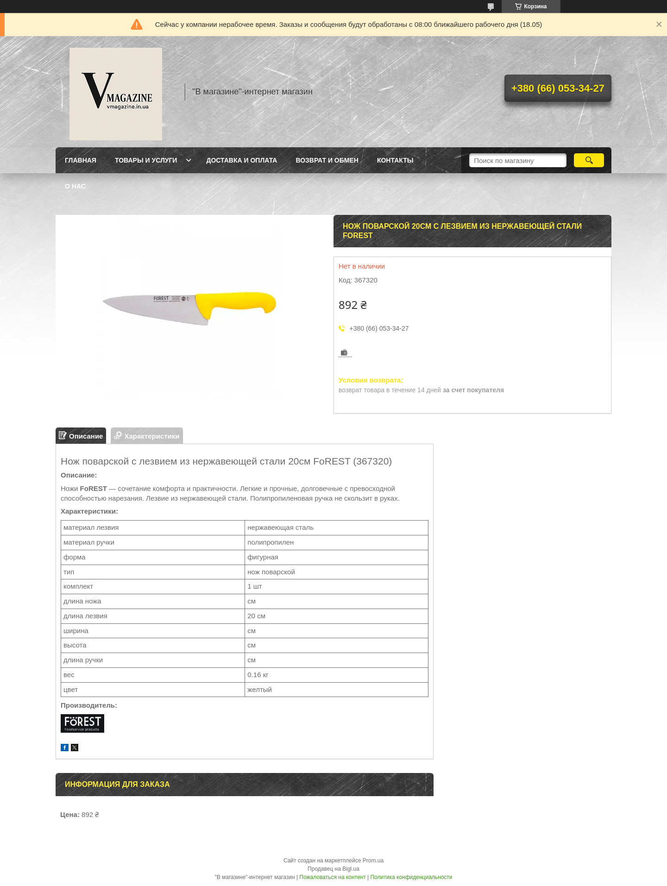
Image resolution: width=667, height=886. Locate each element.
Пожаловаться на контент (332, 877)
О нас (75, 186)
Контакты (395, 160)
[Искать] (589, 160)
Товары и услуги (146, 160)
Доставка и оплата (241, 160)
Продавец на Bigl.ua (333, 869)
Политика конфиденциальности (412, 877)
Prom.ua (373, 860)
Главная (80, 160)
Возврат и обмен (327, 160)
